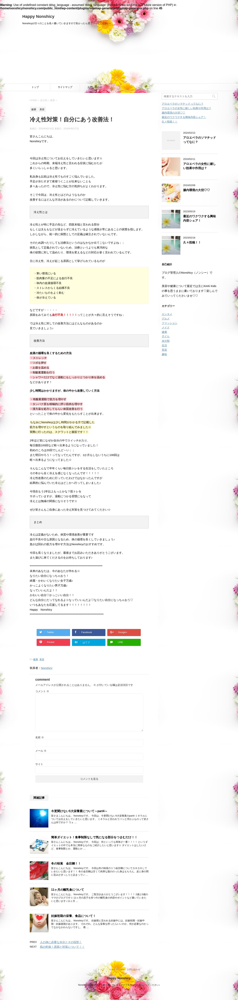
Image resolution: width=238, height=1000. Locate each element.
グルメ (166, 318)
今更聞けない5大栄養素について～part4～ (79, 811)
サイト (39, 764)
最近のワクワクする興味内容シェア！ (184, 117)
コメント (42, 691)
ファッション (169, 323)
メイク (166, 327)
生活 (164, 345)
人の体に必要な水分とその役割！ (61, 942)
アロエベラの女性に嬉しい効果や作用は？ (186, 108)
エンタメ (167, 314)
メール (40, 750)
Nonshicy (46, 668)
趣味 (164, 354)
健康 (35, 659)
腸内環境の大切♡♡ (173, 112)
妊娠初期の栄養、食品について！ (73, 915)
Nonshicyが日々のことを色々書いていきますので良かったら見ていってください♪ (119, 985)
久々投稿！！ (169, 121)
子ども (166, 336)
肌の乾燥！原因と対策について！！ (62, 946)
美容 (41, 659)
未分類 (166, 340)
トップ (35, 87)
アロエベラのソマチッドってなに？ (182, 103)
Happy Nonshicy (38, 16)
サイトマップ (65, 87)
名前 (39, 737)
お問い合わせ (95, 87)
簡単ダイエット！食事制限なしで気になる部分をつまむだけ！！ (94, 837)
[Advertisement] (119, 55)
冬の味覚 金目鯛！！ (66, 863)
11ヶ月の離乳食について (67, 889)
